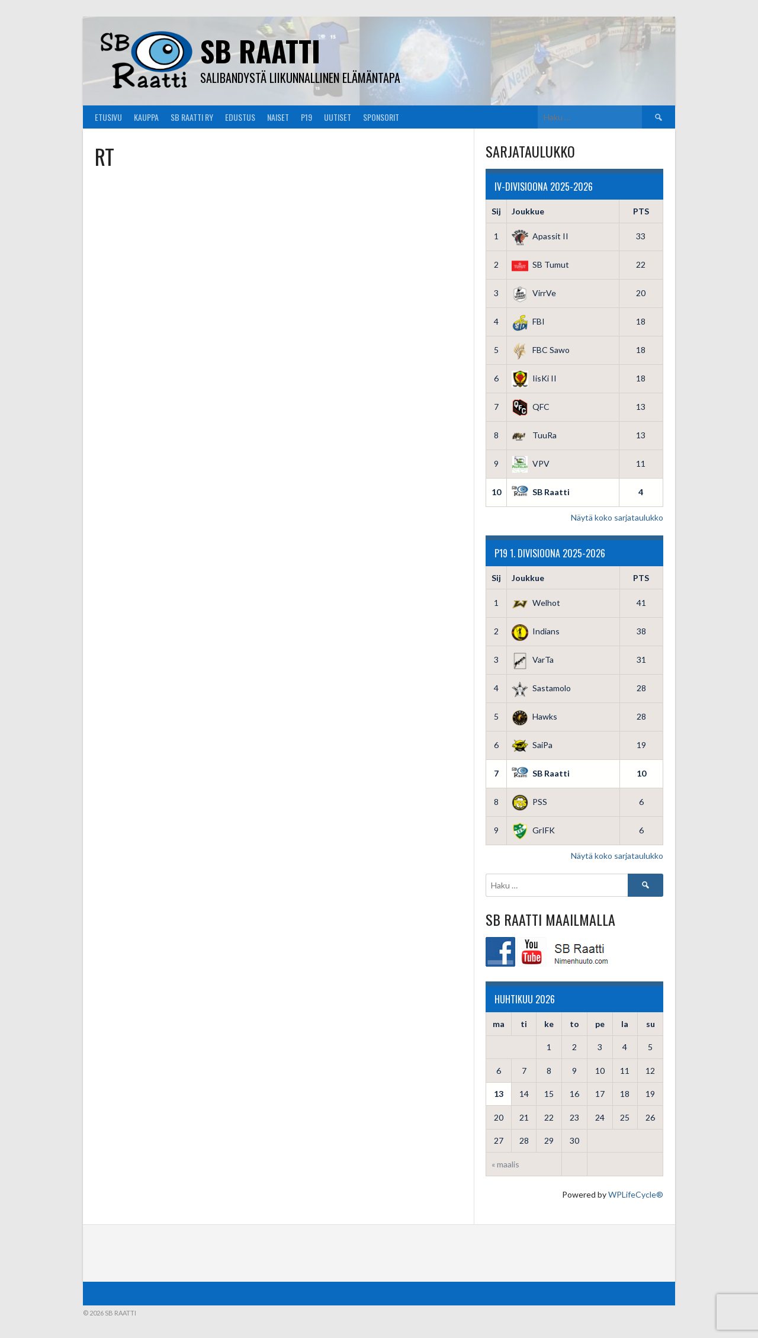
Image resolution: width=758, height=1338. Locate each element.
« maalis (505, 1164)
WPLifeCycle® (635, 1194)
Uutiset (337, 117)
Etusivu (108, 117)
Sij (496, 211)
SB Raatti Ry (192, 117)
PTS (641, 211)
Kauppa (146, 117)
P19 (306, 117)
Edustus (240, 117)
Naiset (278, 117)
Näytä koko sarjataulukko (617, 517)
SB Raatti (260, 51)
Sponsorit (381, 117)
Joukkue (528, 211)
